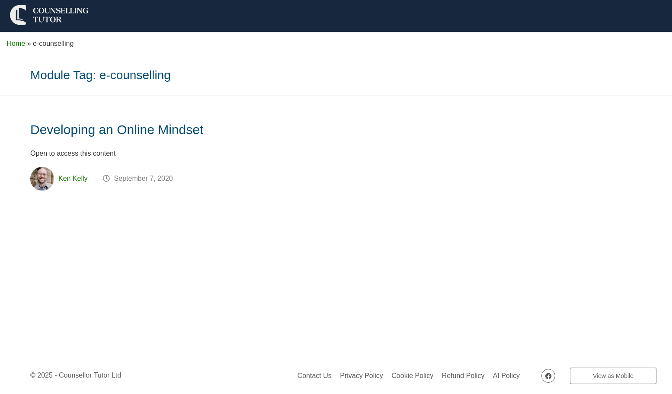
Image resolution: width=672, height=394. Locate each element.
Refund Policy (463, 375)
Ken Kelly (73, 178)
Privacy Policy (361, 375)
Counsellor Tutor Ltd (90, 375)
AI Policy (506, 375)
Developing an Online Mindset (116, 129)
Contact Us (315, 375)
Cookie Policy (412, 375)
